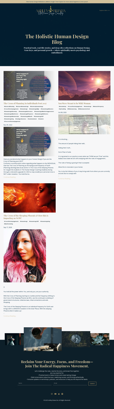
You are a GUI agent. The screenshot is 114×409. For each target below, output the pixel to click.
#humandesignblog (9, 123)
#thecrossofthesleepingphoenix (12, 126)
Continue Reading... (10, 182)
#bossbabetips (62, 107)
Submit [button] (92, 388)
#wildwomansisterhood (84, 110)
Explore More (105, 10)
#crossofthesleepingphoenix (11, 113)
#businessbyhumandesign (36, 111)
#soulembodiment (32, 123)
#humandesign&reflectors (41, 118)
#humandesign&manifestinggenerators (44, 116)
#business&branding (9, 111)
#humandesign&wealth (26, 121)
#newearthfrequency (98, 107)
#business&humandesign (22, 111)
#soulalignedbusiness (20, 123)
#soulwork (40, 123)
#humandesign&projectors (26, 118)
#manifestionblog (8, 228)
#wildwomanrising (72, 110)
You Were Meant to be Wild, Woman (80, 104)
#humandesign (24, 113)
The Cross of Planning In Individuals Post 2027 (29, 105)
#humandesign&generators (26, 116)
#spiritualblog (62, 110)
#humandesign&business (47, 113)
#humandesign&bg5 (34, 113)
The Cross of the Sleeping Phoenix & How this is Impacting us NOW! (29, 220)
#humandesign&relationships (11, 121)
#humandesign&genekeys (10, 116)
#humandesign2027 (38, 121)
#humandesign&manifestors (11, 118)
